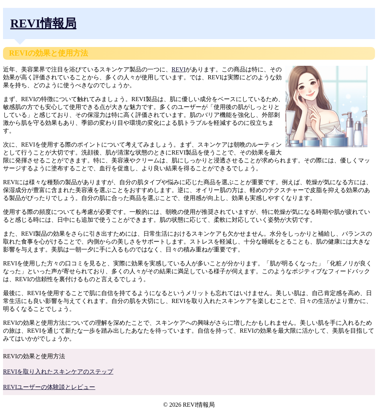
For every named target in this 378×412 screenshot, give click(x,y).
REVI (178, 69)
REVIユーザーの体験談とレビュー (49, 387)
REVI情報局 (43, 23)
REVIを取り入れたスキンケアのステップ (58, 371)
